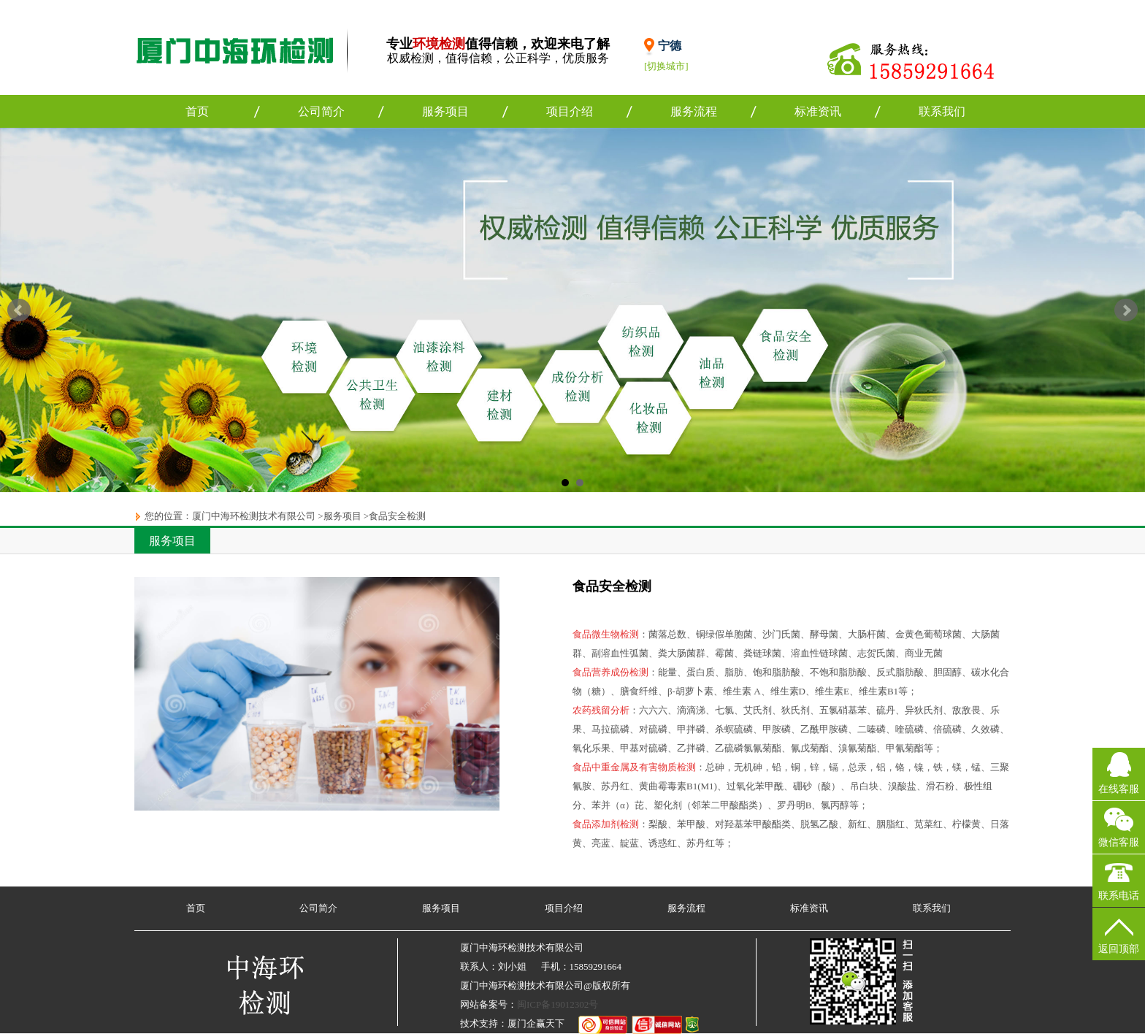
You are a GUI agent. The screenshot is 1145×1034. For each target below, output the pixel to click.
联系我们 (942, 111)
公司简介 (321, 111)
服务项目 (445, 111)
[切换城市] (666, 66)
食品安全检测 (397, 515)
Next (1126, 310)
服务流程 (693, 111)
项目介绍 (569, 111)
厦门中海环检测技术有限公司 (253, 515)
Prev (19, 310)
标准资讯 (817, 111)
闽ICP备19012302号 (557, 1004)
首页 (197, 111)
